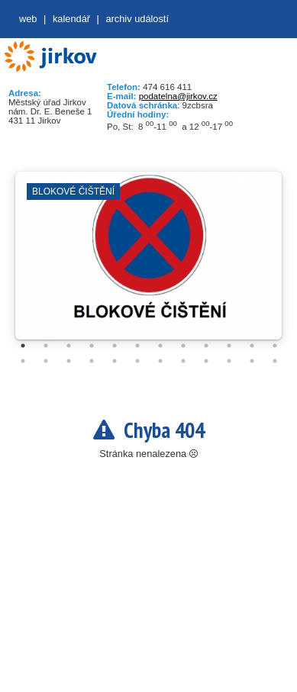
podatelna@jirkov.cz (178, 96)
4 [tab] (91, 345)
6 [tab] (137, 345)
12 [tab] (274, 345)
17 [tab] (114, 361)
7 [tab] (160, 345)
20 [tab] (183, 361)
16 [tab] (91, 361)
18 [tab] (137, 361)
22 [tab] (229, 361)
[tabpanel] (148, 263)
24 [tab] (274, 361)
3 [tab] (68, 345)
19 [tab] (160, 361)
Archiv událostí (137, 18)
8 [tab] (183, 345)
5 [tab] (114, 345)
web (28, 18)
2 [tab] (45, 345)
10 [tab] (229, 345)
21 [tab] (206, 361)
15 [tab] (68, 361)
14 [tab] (45, 361)
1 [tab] (23, 345)
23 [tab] (252, 361)
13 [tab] (23, 361)
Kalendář (71, 18)
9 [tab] (206, 345)
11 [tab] (252, 345)
